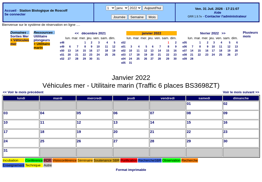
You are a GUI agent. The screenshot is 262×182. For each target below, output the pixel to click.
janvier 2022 (151, 33)
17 (98, 50)
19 (113, 50)
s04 (123, 58)
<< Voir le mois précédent (23, 92)
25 (106, 54)
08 (189, 113)
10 (98, 46)
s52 (62, 58)
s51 (62, 54)
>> (224, 33)
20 (69, 54)
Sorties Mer (19, 36)
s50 (62, 50)
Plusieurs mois (250, 34)
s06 (184, 46)
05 (79, 113)
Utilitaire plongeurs (42, 38)
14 (76, 50)
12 (113, 46)
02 (225, 104)
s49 (62, 46)
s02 (123, 50)
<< (77, 33)
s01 (123, 46)
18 (106, 50)
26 (113, 54)
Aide (217, 12)
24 (98, 54)
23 (90, 54)
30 (90, 58)
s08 (184, 54)
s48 (62, 42)
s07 (184, 50)
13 (69, 50)
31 (98, 58)
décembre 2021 (93, 33)
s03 (123, 54)
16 (90, 50)
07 (152, 113)
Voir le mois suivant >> (241, 92)
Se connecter (15, 14)
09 (225, 113)
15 (84, 50)
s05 (123, 62)
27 (69, 58)
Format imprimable (131, 170)
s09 (184, 58)
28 (76, 58)
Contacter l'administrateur (225, 16)
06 (115, 113)
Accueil (10, 10)
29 (84, 58)
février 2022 (209, 33)
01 (189, 104)
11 (106, 46)
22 (84, 54)
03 (6, 113)
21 (76, 54)
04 (42, 113)
